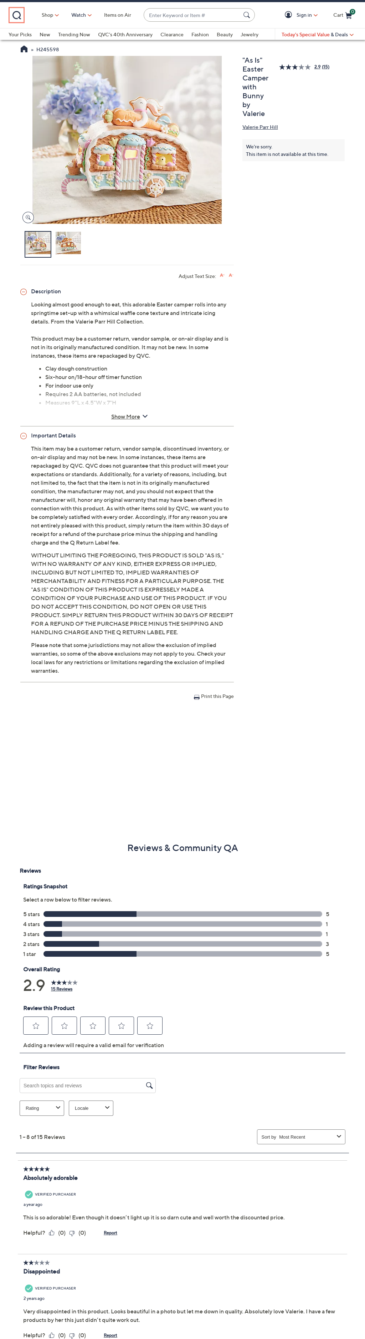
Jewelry (249, 34)
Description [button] (46, 291)
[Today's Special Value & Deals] (317, 34)
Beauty (225, 34)
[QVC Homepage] (24, 50)
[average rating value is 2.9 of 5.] (300, 67)
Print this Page (217, 696)
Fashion (200, 34)
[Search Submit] (248, 15)
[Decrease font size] (231, 275)
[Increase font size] (222, 275)
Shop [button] (47, 15)
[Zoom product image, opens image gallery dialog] (26, 217)
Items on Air (117, 15)
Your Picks (20, 34)
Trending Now (74, 34)
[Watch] (78, 15)
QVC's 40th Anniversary (125, 34)
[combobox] (192, 15)
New (45, 34)
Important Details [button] (53, 435)
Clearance (172, 34)
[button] (289, 15)
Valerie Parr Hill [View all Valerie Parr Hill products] (260, 127)
